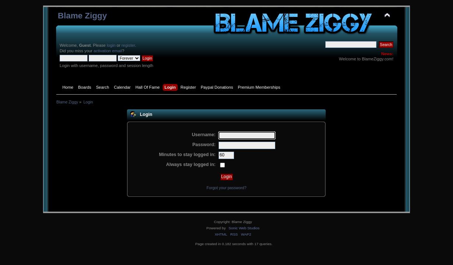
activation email (107, 51)
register (128, 45)
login (111, 45)
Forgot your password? (226, 188)
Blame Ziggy (82, 15)
